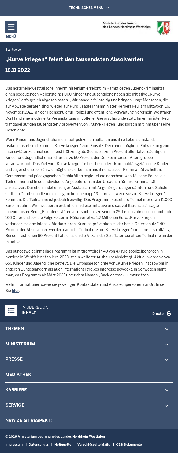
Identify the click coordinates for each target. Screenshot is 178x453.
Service (14, 405)
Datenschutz (38, 445)
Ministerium (20, 344)
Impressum (14, 445)
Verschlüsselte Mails (93, 445)
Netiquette (62, 445)
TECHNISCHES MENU (97, 7)
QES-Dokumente (129, 445)
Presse (14, 359)
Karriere (16, 390)
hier (15, 290)
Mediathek (18, 374)
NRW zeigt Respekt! (28, 420)
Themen (14, 328)
